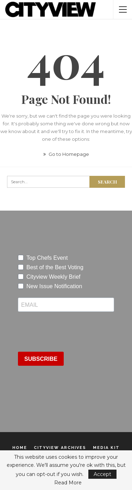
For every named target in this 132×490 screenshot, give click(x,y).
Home (19, 447)
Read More (68, 482)
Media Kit (106, 447)
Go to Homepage (66, 154)
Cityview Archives (60, 447)
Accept (102, 474)
